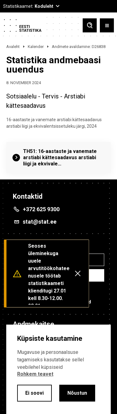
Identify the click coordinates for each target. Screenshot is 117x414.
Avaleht (13, 46)
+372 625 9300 (41, 209)
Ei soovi (34, 393)
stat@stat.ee (39, 221)
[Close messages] (77, 273)
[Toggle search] (90, 25)
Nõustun (77, 393)
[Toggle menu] (107, 25)
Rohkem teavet (35, 374)
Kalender (36, 46)
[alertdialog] (58, 369)
